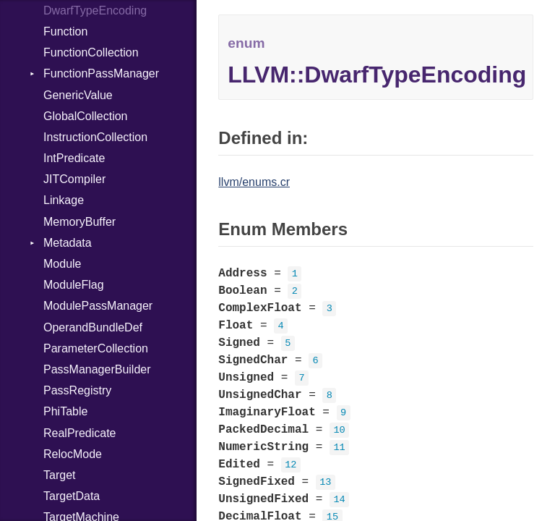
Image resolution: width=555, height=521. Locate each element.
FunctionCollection (91, 52)
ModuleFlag (73, 285)
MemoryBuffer (79, 222)
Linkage (63, 200)
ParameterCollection (95, 348)
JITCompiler (74, 179)
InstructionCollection (95, 137)
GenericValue (78, 95)
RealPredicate (79, 433)
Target (59, 475)
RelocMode (72, 454)
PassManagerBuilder (97, 369)
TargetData (71, 496)
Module (62, 264)
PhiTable (65, 411)
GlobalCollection (85, 116)
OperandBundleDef (92, 327)
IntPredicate (74, 158)
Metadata (67, 243)
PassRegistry (77, 390)
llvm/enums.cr (254, 182)
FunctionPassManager (101, 73)
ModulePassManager (97, 306)
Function (65, 31)
